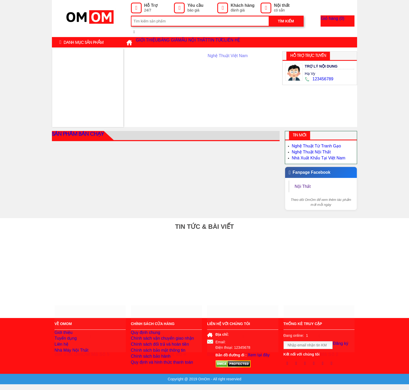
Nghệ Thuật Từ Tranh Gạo (313, 146)
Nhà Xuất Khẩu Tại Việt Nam (315, 156)
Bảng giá (182, 42)
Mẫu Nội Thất (216, 42)
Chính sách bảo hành (148, 365)
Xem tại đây (257, 354)
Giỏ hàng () (340, 21)
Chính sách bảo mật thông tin (155, 357)
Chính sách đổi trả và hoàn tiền (156, 349)
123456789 (318, 79)
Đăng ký (343, 345)
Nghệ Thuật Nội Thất (309, 151)
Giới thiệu (151, 42)
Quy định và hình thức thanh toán (158, 373)
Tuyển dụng (64, 342)
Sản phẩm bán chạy (75, 136)
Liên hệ (276, 42)
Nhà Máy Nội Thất (69, 357)
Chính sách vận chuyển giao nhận (158, 342)
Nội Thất (303, 184)
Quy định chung (144, 334)
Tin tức (251, 42)
